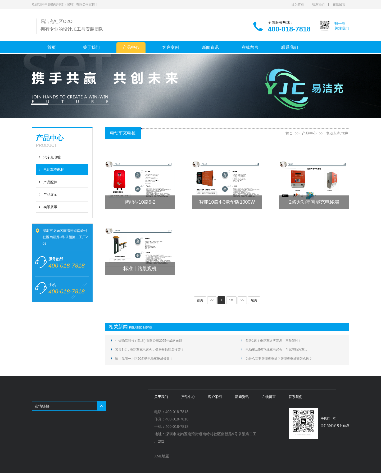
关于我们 (91, 47)
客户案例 (170, 47)
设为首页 (297, 4)
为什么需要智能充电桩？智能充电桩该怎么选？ (279, 358)
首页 (51, 47)
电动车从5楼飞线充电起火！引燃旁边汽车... (276, 350)
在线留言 (339, 4)
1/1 (231, 300)
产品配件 (50, 182)
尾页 (254, 300)
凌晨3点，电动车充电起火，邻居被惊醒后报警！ (149, 350)
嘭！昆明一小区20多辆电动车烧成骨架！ (144, 358)
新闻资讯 (210, 47)
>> (242, 300)
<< (212, 300)
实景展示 (50, 207)
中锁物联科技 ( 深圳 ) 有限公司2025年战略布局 (148, 341)
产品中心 (131, 47)
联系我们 (318, 4)
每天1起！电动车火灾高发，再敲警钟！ (273, 341)
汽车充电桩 (52, 157)
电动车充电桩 (53, 170)
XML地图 (161, 456)
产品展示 (50, 194)
